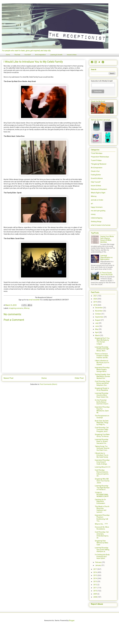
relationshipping (96, 218)
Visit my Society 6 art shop (100, 120)
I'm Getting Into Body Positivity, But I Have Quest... (102, 556)
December (99, 308)
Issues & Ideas (71, 54)
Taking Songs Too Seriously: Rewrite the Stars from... (102, 448)
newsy (93, 214)
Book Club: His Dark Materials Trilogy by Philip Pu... (101, 423)
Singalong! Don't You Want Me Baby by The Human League (102, 341)
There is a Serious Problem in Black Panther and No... (102, 355)
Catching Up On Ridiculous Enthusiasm (100, 501)
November (99, 311)
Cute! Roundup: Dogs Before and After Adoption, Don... (102, 383)
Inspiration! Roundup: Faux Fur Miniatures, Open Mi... (102, 410)
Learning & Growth (56, 54)
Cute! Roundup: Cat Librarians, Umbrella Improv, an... (102, 535)
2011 (95, 588)
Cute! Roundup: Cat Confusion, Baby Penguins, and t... (102, 429)
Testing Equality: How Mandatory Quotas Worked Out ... (102, 376)
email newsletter (34, 300)
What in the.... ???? (101, 524)
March (97, 335)
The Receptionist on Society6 (102, 417)
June (97, 326)
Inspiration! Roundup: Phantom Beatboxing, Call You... (102, 518)
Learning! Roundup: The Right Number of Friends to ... (102, 488)
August (98, 320)
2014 (95, 578)
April (97, 332)
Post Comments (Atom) (48, 384)
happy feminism (97, 207)
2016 (95, 572)
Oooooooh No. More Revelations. (102, 528)
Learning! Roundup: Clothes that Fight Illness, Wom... (102, 349)
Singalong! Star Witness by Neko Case (101, 543)
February (98, 562)
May (97, 329)
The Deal (17, 54)
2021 (95, 296)
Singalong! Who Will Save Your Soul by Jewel (102, 481)
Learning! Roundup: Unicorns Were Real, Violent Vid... (102, 395)
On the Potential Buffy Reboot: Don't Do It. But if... (102, 402)
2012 (95, 585)
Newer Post (8, 378)
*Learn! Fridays (96, 160)
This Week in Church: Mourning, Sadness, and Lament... (102, 509)
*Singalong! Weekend (98, 164)
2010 (95, 591)
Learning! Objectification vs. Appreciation (106, 257)
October (98, 314)
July (96, 323)
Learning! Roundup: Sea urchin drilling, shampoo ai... (102, 549)
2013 (95, 581)
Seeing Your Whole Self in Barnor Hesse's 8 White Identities (107, 239)
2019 (95, 302)
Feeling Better (96, 175)
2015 (95, 575)
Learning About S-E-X (102, 467)
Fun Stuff (28, 54)
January (98, 565)
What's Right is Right (98, 193)
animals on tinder (97, 200)
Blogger (71, 620)
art (92, 203)
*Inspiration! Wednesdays (100, 157)
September (99, 317)
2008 (95, 597)
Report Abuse (97, 604)
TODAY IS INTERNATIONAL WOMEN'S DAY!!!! (101, 494)
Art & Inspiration (40, 54)
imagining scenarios (16, 308)
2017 (95, 569)
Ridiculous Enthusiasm (99, 189)
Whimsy (27, 308)
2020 (95, 299)
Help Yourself (96, 182)
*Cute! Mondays (96, 153)
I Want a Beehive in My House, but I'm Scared (102, 362)
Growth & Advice (97, 178)
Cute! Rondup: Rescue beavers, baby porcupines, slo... (102, 473)
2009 (95, 594)
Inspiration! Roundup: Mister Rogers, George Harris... (102, 369)
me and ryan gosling (98, 211)
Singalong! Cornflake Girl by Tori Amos (102, 435)
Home (8, 54)
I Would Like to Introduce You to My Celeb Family (101, 455)
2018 (95, 305)
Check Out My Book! (98, 101)
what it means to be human (100, 225)
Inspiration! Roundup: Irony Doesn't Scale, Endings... (102, 462)
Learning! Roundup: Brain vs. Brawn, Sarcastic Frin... (102, 441)
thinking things (96, 221)
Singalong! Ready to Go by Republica (102, 389)
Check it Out (95, 171)
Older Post (79, 378)
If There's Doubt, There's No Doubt (106, 274)
